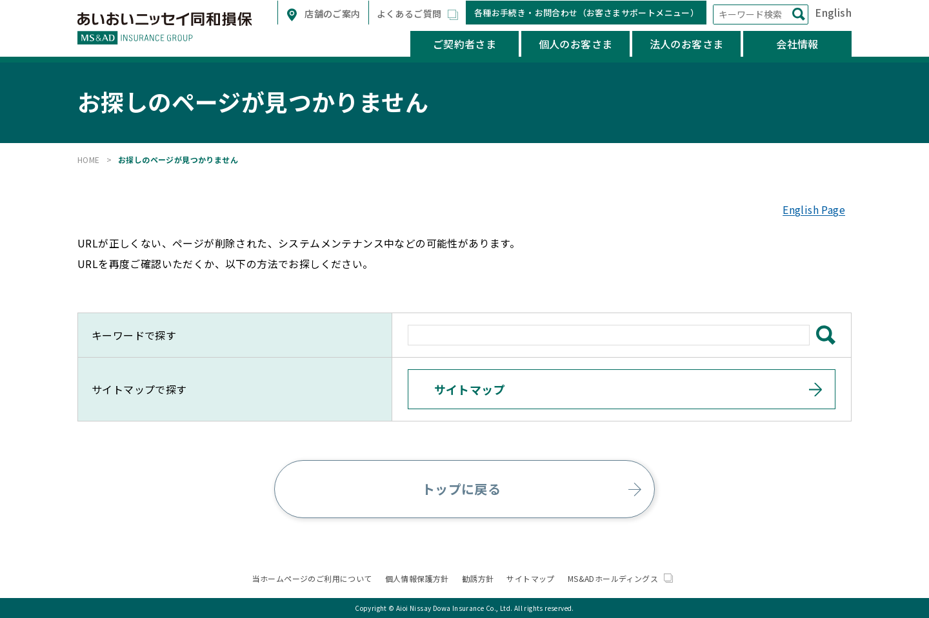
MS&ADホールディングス (621, 578)
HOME (88, 159)
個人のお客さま (576, 44)
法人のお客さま (687, 44)
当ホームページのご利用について (312, 578)
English (833, 12)
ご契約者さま (464, 44)
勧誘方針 (478, 578)
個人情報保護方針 (417, 578)
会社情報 (797, 44)
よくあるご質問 (410, 13)
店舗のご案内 (332, 13)
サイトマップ (530, 578)
